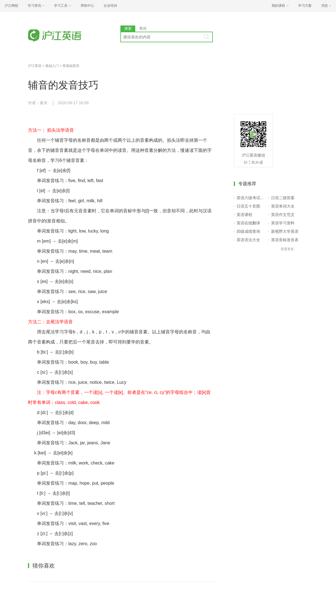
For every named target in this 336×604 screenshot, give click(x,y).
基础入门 (52, 66)
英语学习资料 (283, 223)
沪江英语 (34, 66)
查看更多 (287, 249)
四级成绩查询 (248, 231)
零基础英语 (70, 66)
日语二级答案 (283, 198)
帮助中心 (87, 6)
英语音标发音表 (284, 240)
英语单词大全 (283, 206)
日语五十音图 (248, 206)
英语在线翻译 (248, 223)
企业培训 (110, 6)
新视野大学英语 (284, 231)
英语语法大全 (248, 240)
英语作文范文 (283, 214)
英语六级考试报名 (251, 198)
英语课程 (244, 214)
